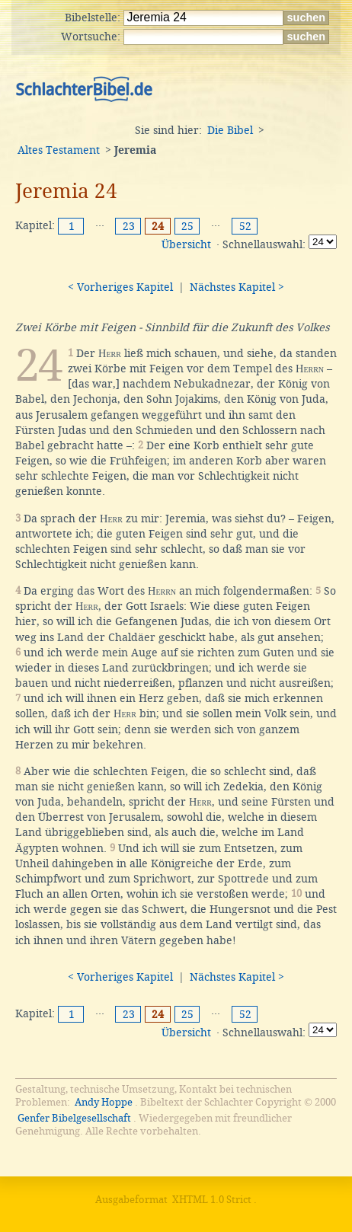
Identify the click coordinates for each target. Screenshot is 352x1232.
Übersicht (186, 244)
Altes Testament (59, 150)
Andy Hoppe (104, 1102)
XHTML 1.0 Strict (211, 1199)
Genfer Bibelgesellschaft (74, 1118)
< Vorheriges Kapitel (120, 287)
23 (129, 226)
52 (245, 226)
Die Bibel (230, 130)
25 (187, 226)
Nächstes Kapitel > (237, 287)
